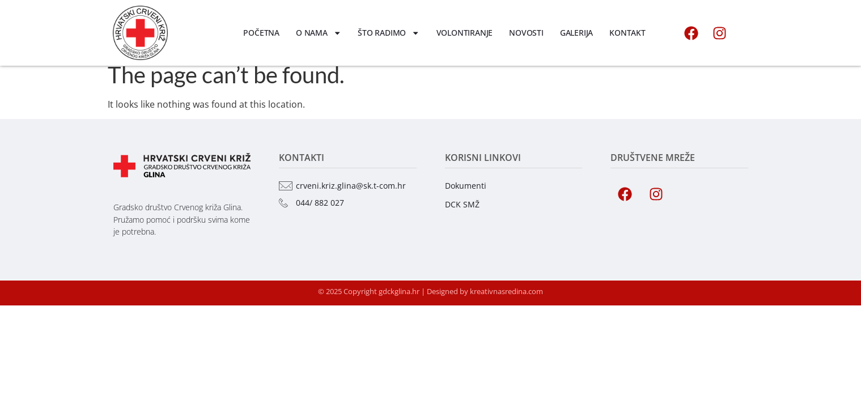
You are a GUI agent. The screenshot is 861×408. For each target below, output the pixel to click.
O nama (318, 33)
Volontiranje (464, 32)
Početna (261, 32)
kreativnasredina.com (506, 301)
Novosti (526, 32)
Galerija (576, 32)
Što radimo (388, 33)
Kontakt (627, 32)
